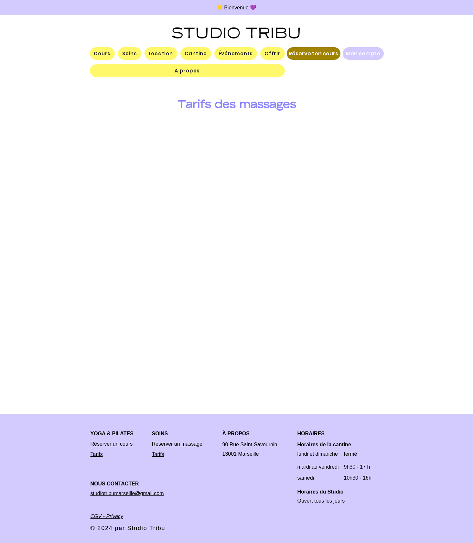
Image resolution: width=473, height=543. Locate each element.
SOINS (160, 433)
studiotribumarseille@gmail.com (127, 493)
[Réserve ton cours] (313, 53)
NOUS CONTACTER (115, 483)
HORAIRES (311, 433)
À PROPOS (236, 433)
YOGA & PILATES (112, 433)
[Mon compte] (363, 53)
